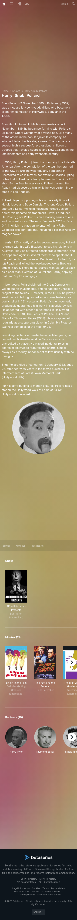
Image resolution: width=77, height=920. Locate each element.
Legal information (21, 888)
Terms (45, 888)
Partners (37, 545)
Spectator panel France (49, 894)
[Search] (73, 4)
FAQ (40, 882)
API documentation (26, 882)
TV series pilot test (25, 894)
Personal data (58, 888)
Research (58, 891)
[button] (16, 739)
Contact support (52, 882)
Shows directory (29, 878)
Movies (20, 545)
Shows (16, 90)
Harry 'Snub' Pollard (35, 90)
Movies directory (47, 878)
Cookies (36, 888)
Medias (35, 891)
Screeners (46, 891)
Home (5, 90)
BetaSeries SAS (21, 891)
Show (7, 545)
